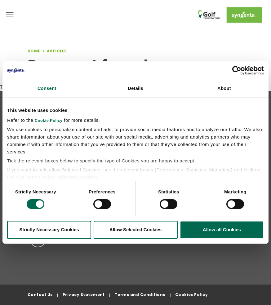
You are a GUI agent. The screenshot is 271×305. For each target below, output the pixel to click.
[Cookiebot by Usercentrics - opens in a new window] (237, 70)
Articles (57, 51)
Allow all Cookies (222, 229)
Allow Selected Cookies (135, 229)
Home (34, 51)
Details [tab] (135, 88)
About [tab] (224, 88)
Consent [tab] (47, 88)
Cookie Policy (49, 120)
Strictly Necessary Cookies (49, 229)
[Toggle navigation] (10, 15)
